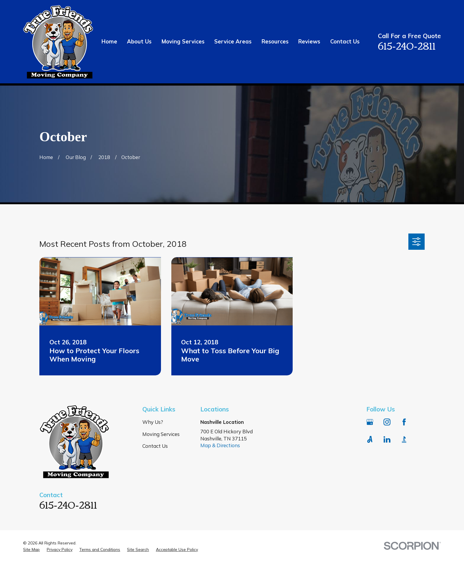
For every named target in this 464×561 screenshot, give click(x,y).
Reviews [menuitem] (309, 41)
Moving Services (161, 434)
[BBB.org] (404, 439)
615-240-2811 (407, 45)
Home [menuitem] (109, 41)
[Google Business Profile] (369, 422)
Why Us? (152, 422)
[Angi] (369, 439)
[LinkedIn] (387, 439)
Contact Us (155, 446)
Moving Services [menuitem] (183, 41)
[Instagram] (387, 422)
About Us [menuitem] (139, 41)
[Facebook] (404, 422)
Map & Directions (220, 445)
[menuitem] (31, 549)
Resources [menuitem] (275, 41)
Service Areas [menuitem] (233, 41)
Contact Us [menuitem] (345, 41)
